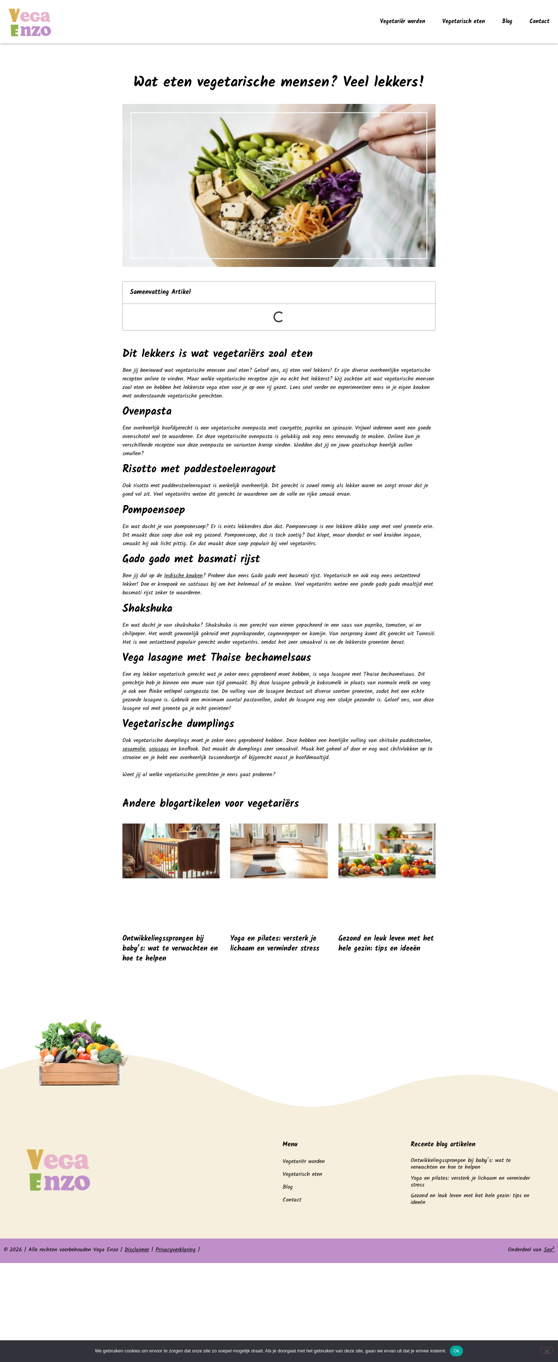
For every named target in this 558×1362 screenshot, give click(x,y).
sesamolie (133, 749)
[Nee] (547, 1350)
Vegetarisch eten (463, 21)
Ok (456, 1350)
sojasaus (159, 749)
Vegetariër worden (402, 21)
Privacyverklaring (176, 1249)
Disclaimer (137, 1249)
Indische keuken (183, 575)
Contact (539, 21)
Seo (549, 1249)
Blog (507, 21)
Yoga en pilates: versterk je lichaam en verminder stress (274, 944)
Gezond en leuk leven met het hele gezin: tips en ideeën (386, 944)
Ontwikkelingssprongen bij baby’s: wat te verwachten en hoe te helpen (170, 948)
